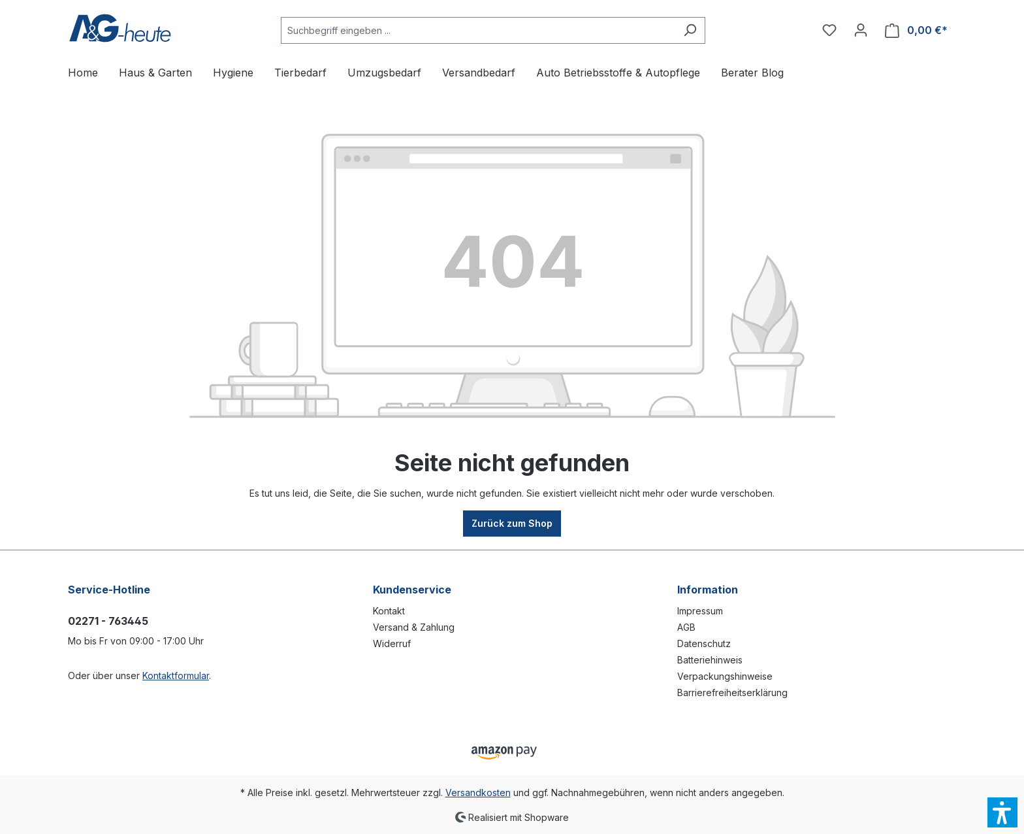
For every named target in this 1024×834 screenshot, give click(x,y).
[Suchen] (690, 30)
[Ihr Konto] (860, 30)
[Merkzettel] (829, 30)
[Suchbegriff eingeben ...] (478, 30)
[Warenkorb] (916, 30)
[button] (1002, 812)
